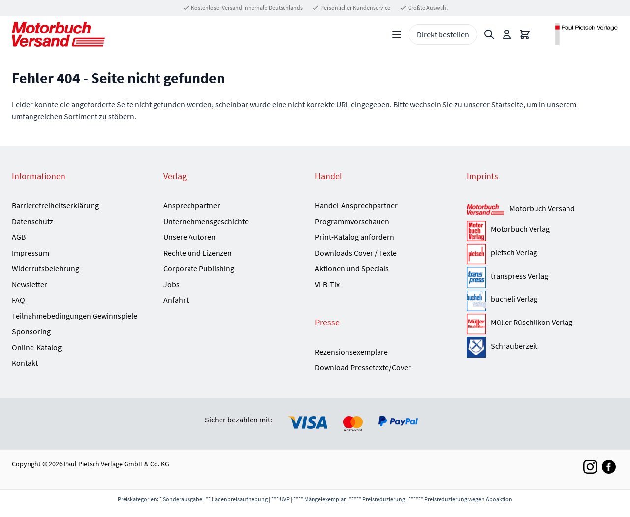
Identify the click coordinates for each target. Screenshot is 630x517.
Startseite (507, 104)
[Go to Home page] (58, 34)
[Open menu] (397, 34)
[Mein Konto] (507, 34)
